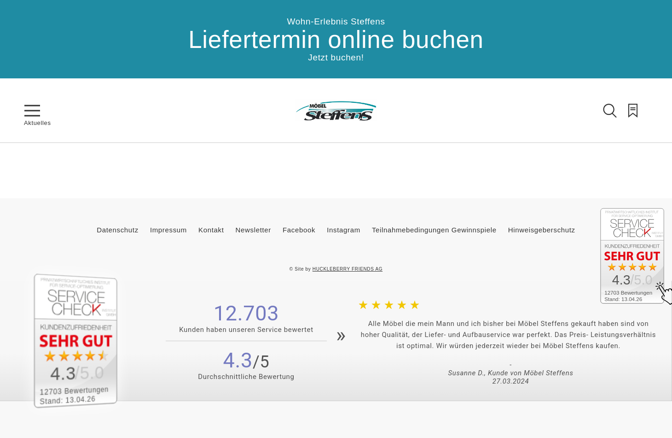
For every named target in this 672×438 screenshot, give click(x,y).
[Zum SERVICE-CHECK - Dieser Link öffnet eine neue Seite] (85, 340)
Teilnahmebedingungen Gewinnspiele (434, 230)
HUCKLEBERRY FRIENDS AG (347, 269)
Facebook (299, 230)
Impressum (168, 230)
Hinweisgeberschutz (541, 230)
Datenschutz (118, 230)
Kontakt (211, 230)
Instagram (343, 230)
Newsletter (253, 230)
